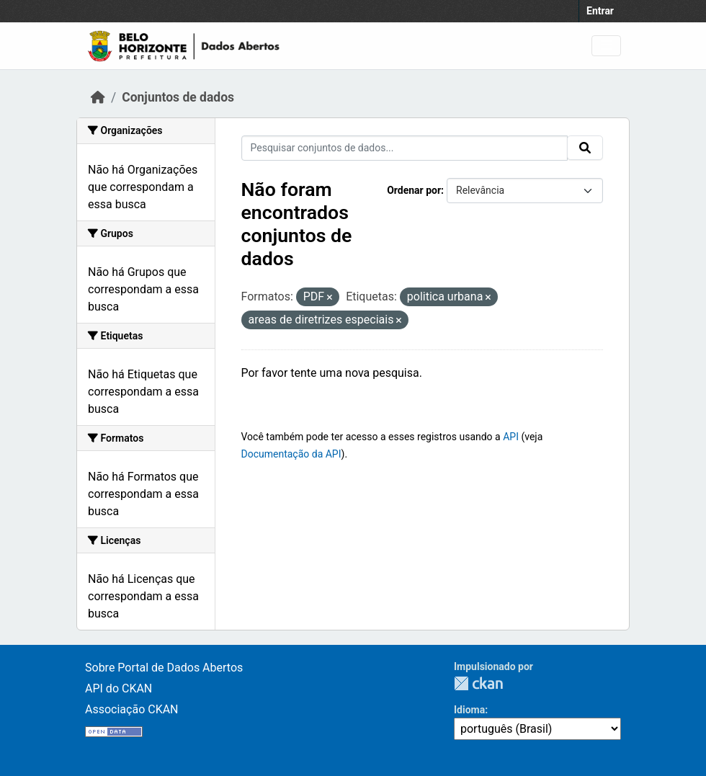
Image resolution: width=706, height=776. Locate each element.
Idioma (469, 709)
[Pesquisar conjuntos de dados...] (404, 148)
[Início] (98, 97)
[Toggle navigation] (606, 45)
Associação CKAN (132, 709)
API (511, 436)
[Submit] (585, 147)
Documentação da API (291, 454)
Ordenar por (414, 190)
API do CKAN (118, 688)
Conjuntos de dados (178, 97)
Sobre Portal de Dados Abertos (164, 667)
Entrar (600, 11)
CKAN (478, 683)
